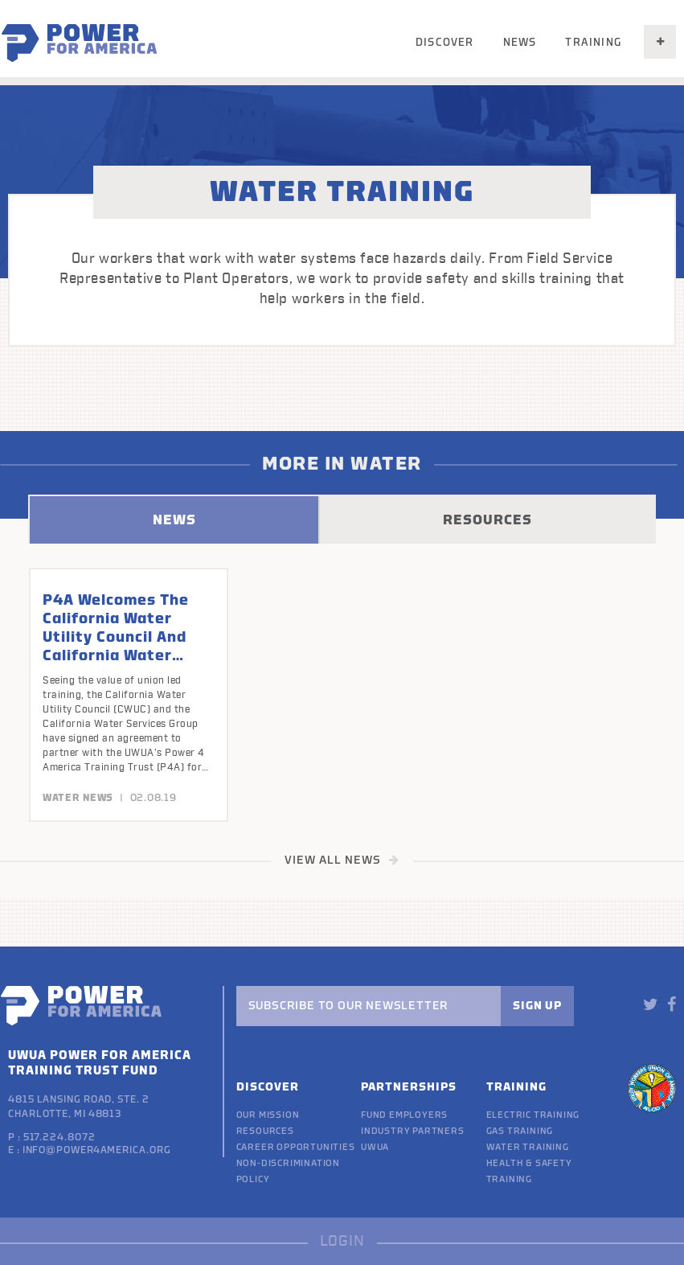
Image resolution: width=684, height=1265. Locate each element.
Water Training (527, 1147)
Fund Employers (404, 1115)
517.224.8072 (59, 1137)
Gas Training (520, 1131)
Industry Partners (413, 1131)
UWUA (375, 1147)
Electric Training (533, 1115)
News (520, 42)
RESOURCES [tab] (487, 520)
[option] (128, 695)
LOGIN (342, 1241)
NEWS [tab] (174, 520)
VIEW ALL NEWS (342, 860)
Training (593, 42)
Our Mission (268, 1115)
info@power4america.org (97, 1150)
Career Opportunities (295, 1147)
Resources (265, 1131)
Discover (445, 42)
